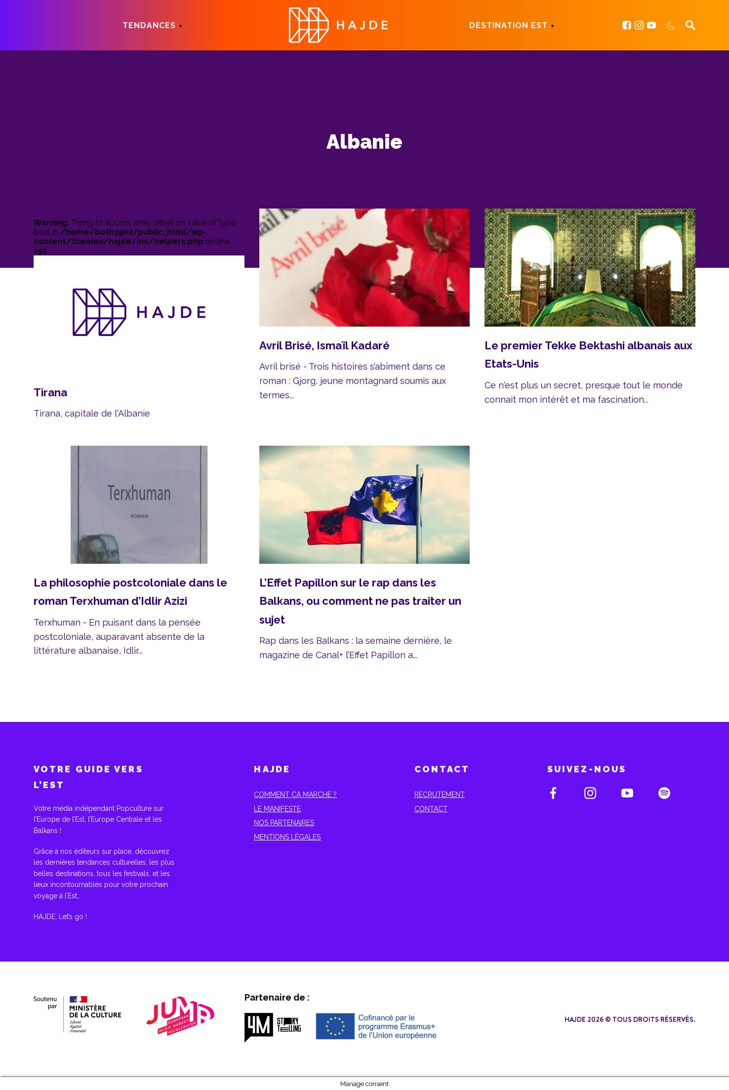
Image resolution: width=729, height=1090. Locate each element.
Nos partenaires (284, 823)
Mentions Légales (287, 837)
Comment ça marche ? (295, 794)
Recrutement (439, 794)
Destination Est (508, 25)
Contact (430, 809)
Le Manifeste (277, 809)
